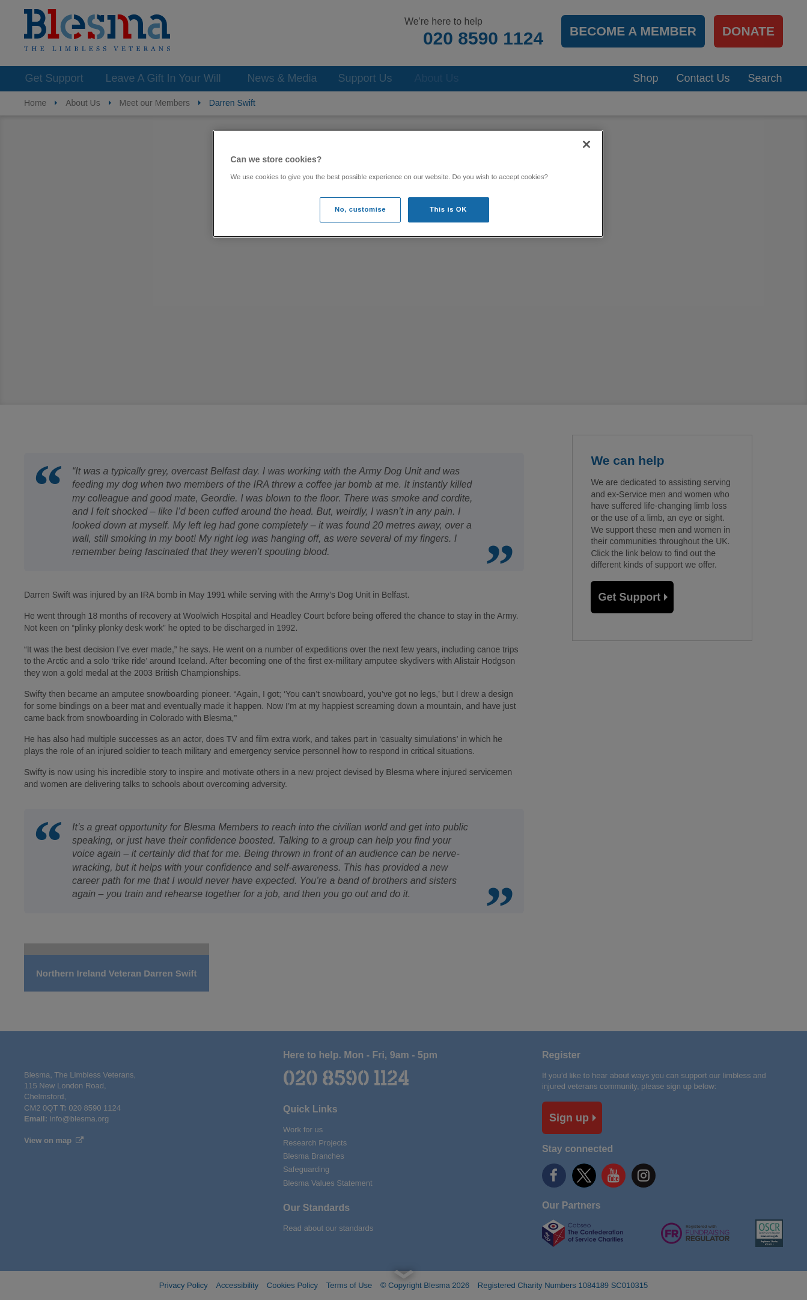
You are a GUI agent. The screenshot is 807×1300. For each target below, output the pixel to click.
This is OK (448, 209)
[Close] (586, 144)
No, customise (360, 209)
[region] (408, 184)
